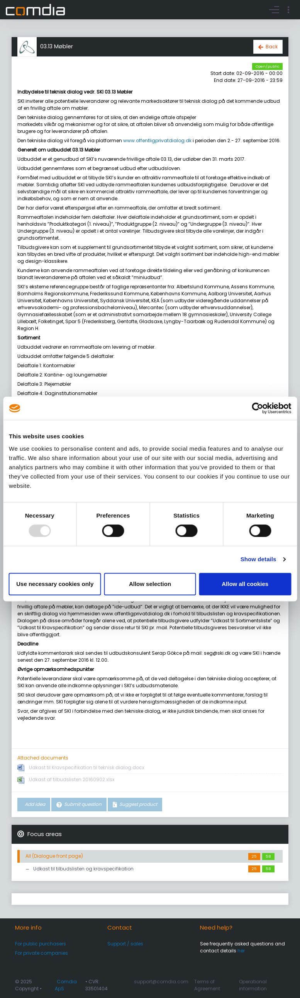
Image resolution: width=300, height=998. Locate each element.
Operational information (253, 985)
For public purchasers (40, 943)
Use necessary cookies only (54, 584)
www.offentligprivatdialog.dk (157, 140)
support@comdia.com (161, 981)
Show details (258, 559)
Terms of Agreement (207, 985)
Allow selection (150, 584)
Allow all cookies (245, 584)
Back (272, 46)
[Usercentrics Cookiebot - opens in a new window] (257, 408)
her (241, 950)
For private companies (41, 953)
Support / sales (125, 943)
